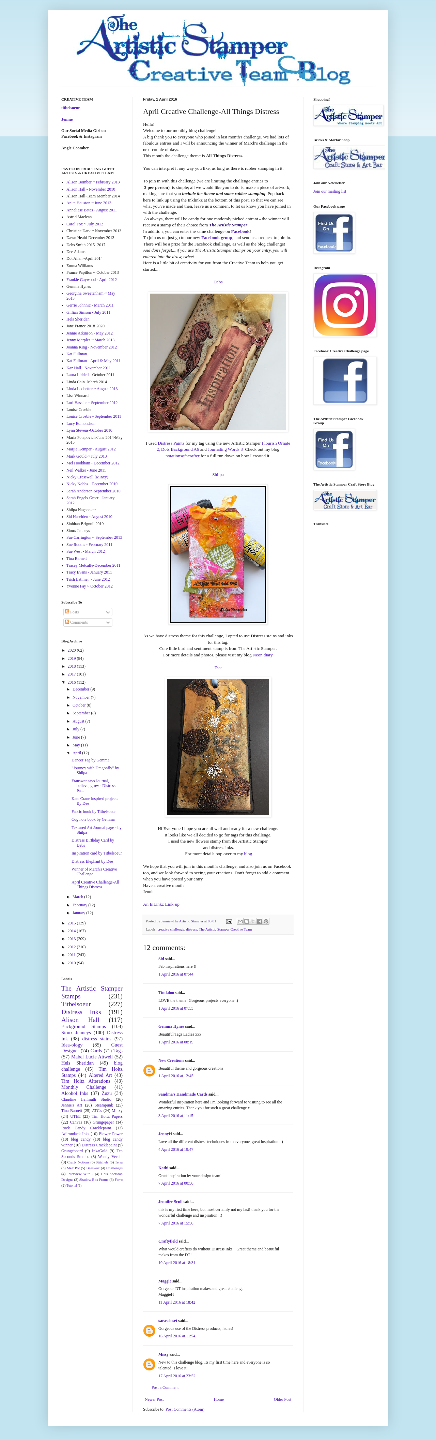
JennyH (165, 1133)
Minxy (117, 1110)
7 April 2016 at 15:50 (175, 1223)
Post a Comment (165, 1387)
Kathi (163, 1168)
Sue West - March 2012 (85, 551)
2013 (72, 938)
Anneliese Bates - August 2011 (91, 210)
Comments (76, 622)
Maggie (164, 1281)
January (79, 912)
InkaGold (99, 1150)
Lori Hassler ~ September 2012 (92, 402)
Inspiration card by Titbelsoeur (97, 853)
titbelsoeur (70, 107)
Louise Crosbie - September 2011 (93, 416)
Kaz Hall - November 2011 (88, 368)
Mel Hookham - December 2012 (93, 463)
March (78, 896)
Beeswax (93, 1168)
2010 (72, 963)
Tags (118, 1050)
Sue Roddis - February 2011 (89, 544)
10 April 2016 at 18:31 (177, 1262)
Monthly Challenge (83, 1087)
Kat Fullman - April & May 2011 (93, 360)
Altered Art (100, 1075)
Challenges (114, 1168)
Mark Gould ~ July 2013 (86, 456)
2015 (72, 923)
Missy (163, 1354)
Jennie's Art (71, 1105)
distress (191, 929)
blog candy (81, 1139)
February (80, 905)
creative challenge (170, 929)
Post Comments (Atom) (185, 1409)
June (77, 737)
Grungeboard (72, 1150)
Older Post (282, 1399)
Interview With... (80, 1174)
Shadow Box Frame (94, 1179)
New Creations (171, 1060)
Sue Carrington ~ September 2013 (94, 537)
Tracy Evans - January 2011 (89, 572)
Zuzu (107, 1093)
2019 (72, 658)
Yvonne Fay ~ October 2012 (89, 586)
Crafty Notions (78, 1162)
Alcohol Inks (74, 1093)
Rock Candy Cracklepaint (86, 1128)
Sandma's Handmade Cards (182, 1094)
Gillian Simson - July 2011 (88, 312)
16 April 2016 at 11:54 (176, 1336)
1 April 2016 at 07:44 (175, 974)
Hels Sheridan (78, 319)
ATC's (97, 1110)
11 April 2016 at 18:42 (176, 1302)
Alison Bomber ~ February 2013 (93, 182)
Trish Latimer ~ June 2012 (88, 579)
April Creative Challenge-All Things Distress (95, 884)
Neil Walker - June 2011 (86, 470)
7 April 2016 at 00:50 (175, 1183)
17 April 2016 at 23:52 (177, 1376)
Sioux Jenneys (76, 1032)
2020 (72, 650)
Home (219, 1399)
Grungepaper (103, 1122)
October (80, 705)
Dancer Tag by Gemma (90, 760)
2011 (72, 954)
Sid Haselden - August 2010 (89, 516)
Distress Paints (171, 443)
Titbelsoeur (76, 1004)
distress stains (96, 1038)
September (82, 713)
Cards (96, 1050)
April (77, 753)
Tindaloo (166, 992)
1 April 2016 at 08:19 (175, 1042)
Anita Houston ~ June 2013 (88, 203)
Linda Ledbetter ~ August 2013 (92, 388)
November (82, 697)
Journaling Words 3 (225, 449)
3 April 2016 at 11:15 (175, 1115)
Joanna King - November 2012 (91, 347)
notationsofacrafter (183, 455)
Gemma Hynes (171, 1026)
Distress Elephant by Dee (92, 861)
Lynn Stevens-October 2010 (89, 430)
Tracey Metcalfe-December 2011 (93, 565)
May (77, 745)
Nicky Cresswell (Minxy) (87, 477)
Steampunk (104, 1105)
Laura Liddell (77, 374)
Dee (217, 667)
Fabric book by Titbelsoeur (94, 811)
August (79, 721)
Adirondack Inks (75, 1133)
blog (248, 853)
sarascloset (167, 1320)
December (81, 689)
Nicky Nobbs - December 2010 (92, 483)
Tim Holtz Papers (107, 1116)
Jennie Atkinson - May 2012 (89, 333)
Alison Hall (80, 1019)
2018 (72, 666)
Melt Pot (73, 1168)
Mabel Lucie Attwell (92, 1056)
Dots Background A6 (180, 449)
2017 (72, 674)
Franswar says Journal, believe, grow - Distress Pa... (93, 785)
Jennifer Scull (170, 1201)
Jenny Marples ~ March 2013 (90, 340)
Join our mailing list (329, 191)
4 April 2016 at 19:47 (175, 1149)
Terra (119, 1162)
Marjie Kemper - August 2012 (91, 449)
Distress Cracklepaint (99, 1145)
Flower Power (111, 1133)
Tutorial (71, 1185)
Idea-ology (71, 1045)
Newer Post (154, 1399)
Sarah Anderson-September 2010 (93, 491)
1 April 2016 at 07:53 (175, 1008)
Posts (72, 612)
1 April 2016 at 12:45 (175, 1075)
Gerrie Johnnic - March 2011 (90, 305)
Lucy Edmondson (80, 423)
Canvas (76, 1122)
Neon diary (263, 654)
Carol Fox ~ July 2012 (84, 224)
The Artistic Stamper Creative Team (225, 929)
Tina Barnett (76, 558)
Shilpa (218, 474)
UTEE (75, 1116)
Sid (161, 958)
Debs (217, 281)
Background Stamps (83, 1026)
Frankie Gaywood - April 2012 (91, 279)
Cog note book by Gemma (93, 819)
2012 (72, 947)
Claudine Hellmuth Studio (86, 1099)
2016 (72, 682)
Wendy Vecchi (110, 1156)
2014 (72, 931)
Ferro (119, 1179)
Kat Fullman (76, 354)
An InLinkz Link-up (161, 904)
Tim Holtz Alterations (85, 1081)
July (76, 729)
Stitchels (102, 1162)
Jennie (67, 119)
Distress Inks (81, 1011)
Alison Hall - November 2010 (90, 189)
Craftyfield (168, 1241)
